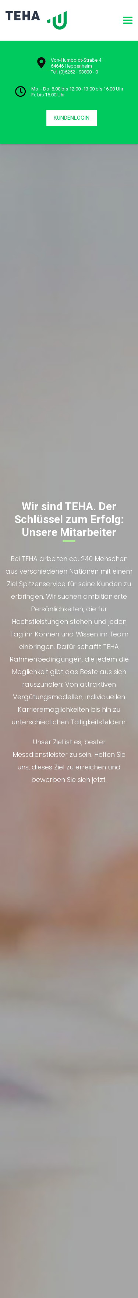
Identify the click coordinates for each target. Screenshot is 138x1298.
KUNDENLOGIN (71, 118)
